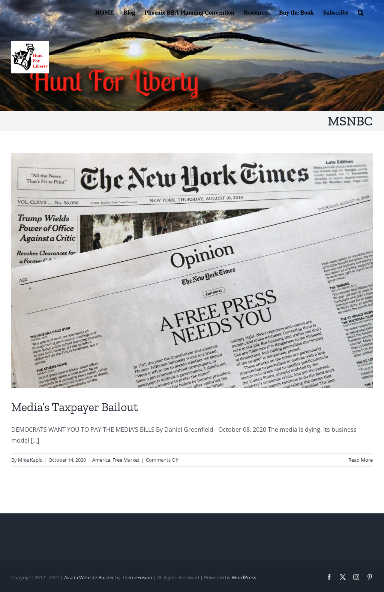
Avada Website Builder (89, 577)
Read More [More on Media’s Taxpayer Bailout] (360, 459)
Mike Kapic (30, 459)
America (101, 459)
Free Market (126, 459)
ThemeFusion (137, 577)
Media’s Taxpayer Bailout (74, 407)
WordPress (244, 577)
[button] (360, 12)
